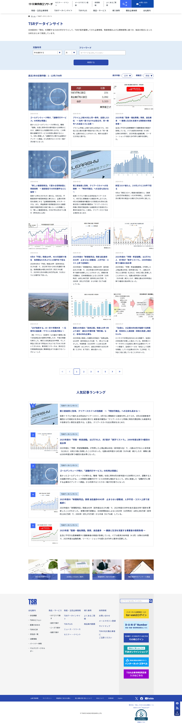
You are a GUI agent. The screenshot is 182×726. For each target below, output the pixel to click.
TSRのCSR (34, 629)
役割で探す (54, 632)
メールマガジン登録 (107, 620)
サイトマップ (104, 626)
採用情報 (102, 610)
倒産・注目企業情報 (39, 10)
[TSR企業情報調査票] (136, 673)
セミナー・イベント (72, 634)
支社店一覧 (34, 634)
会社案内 (147, 10)
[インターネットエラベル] (136, 661)
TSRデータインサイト (63, 10)
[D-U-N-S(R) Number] (136, 625)
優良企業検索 (131, 10)
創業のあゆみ (35, 625)
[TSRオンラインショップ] (136, 649)
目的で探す (54, 623)
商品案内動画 (89, 624)
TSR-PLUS (83, 10)
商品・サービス (99, 10)
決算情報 (33, 639)
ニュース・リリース (72, 629)
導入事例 (116, 10)
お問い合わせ (104, 615)
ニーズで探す (55, 627)
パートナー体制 (36, 643)
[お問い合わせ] (142, 4)
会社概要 (33, 615)
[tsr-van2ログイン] (136, 613)
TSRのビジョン (35, 620)
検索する (91, 62)
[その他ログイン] (136, 637)
